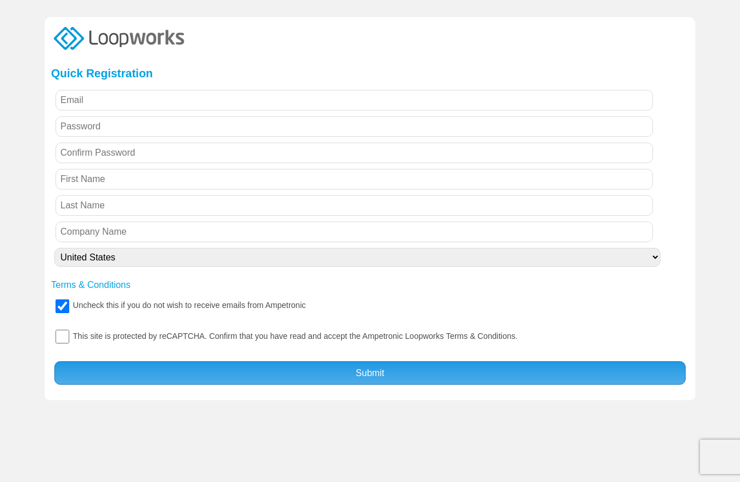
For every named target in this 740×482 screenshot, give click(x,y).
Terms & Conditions (90, 285)
